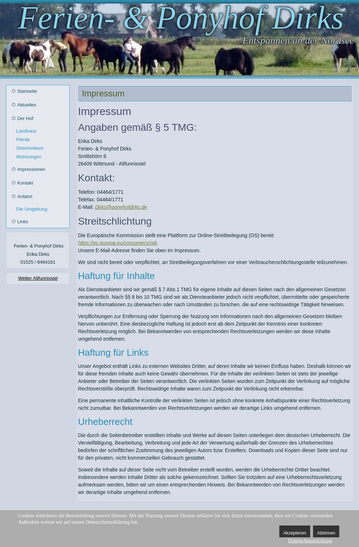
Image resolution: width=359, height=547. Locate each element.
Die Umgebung (31, 209)
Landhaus (26, 131)
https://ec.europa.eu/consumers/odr (117, 243)
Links (22, 221)
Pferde (23, 139)
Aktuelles (26, 104)
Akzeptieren (294, 533)
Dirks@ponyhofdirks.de (121, 207)
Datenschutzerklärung (310, 540)
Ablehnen (326, 533)
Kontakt (25, 183)
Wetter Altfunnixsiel (37, 278)
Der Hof (25, 118)
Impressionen (31, 169)
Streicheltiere (29, 148)
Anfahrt (24, 196)
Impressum (103, 93)
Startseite (27, 91)
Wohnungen (28, 156)
